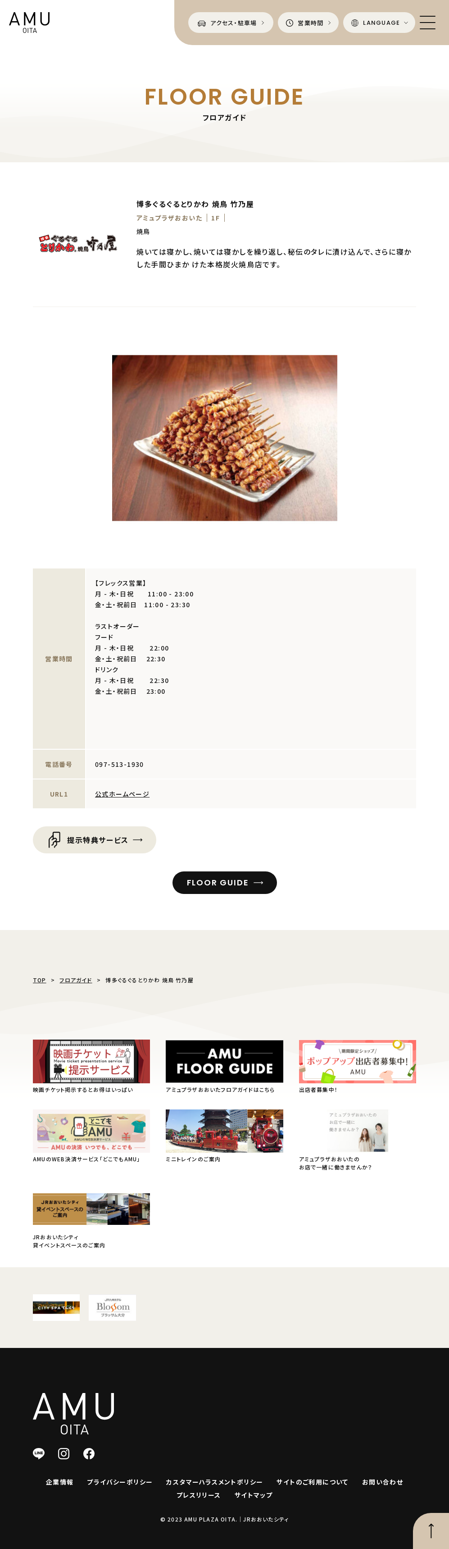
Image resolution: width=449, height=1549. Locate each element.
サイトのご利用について (312, 1481)
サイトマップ (253, 1494)
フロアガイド (75, 980)
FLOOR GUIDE (218, 882)
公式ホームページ (122, 793)
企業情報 (60, 1481)
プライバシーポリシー (120, 1481)
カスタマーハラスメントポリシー (214, 1481)
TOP (39, 980)
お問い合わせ (382, 1481)
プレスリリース (199, 1494)
